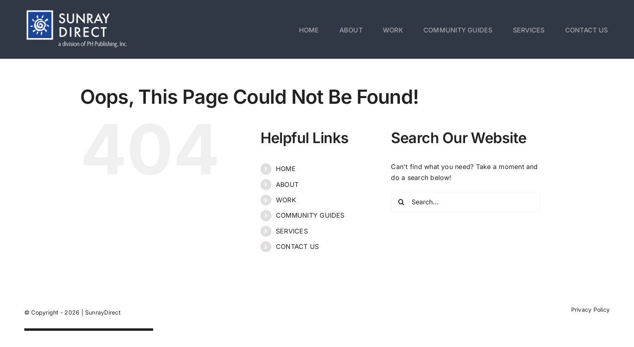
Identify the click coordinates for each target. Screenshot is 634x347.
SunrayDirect (103, 312)
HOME (286, 169)
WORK (286, 200)
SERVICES (292, 231)
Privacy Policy (590, 309)
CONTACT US (297, 246)
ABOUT (287, 184)
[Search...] (466, 202)
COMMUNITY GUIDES (310, 215)
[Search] (401, 202)
